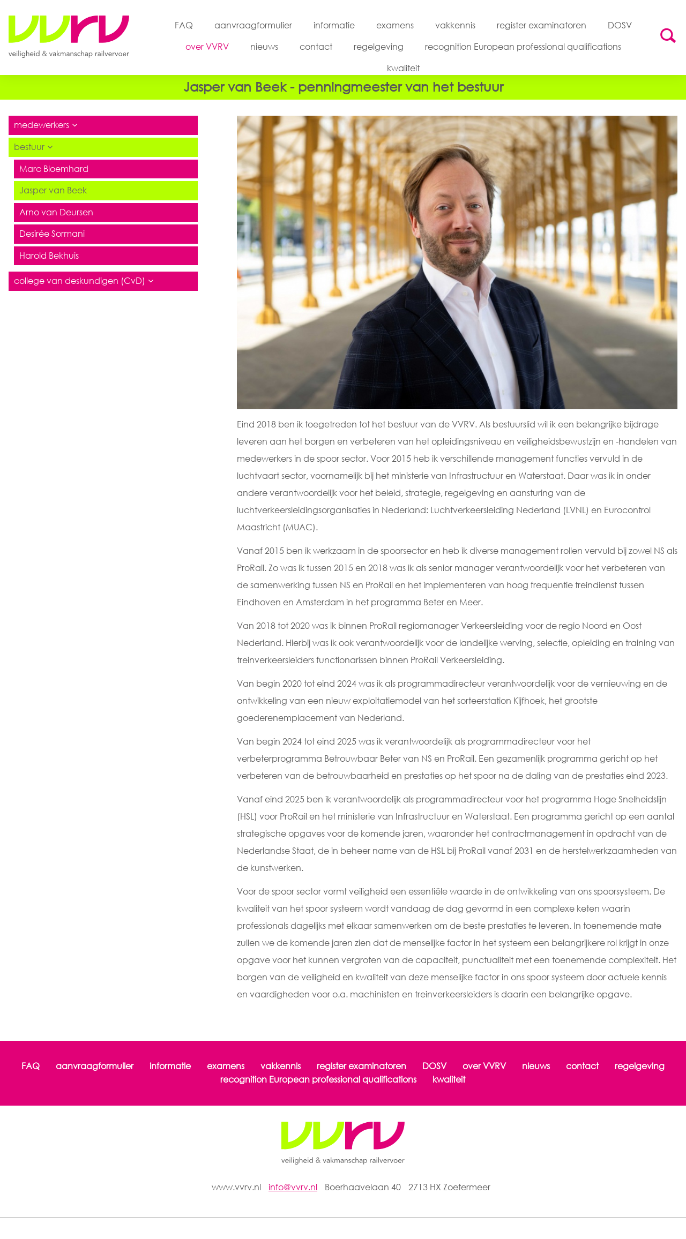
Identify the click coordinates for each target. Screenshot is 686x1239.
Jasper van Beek (53, 191)
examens (395, 25)
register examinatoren (541, 25)
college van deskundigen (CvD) (79, 282)
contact (316, 47)
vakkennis (455, 25)
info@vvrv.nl (293, 1187)
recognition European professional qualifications (523, 47)
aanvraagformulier (253, 25)
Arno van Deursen (56, 213)
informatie (334, 25)
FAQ (184, 25)
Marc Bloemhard (53, 169)
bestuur (29, 147)
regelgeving (379, 47)
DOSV (620, 25)
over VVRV (207, 47)
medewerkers (41, 126)
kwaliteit (403, 68)
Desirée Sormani (52, 235)
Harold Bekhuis (49, 256)
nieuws (264, 47)
